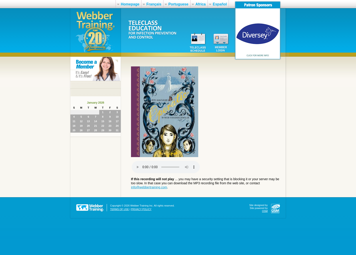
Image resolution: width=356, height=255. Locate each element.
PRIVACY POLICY (141, 209)
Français (153, 4)
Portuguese (178, 4)
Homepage (130, 4)
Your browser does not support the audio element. (166, 167)
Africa (200, 4)
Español (220, 4)
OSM (265, 211)
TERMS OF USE (119, 209)
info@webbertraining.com (149, 187)
